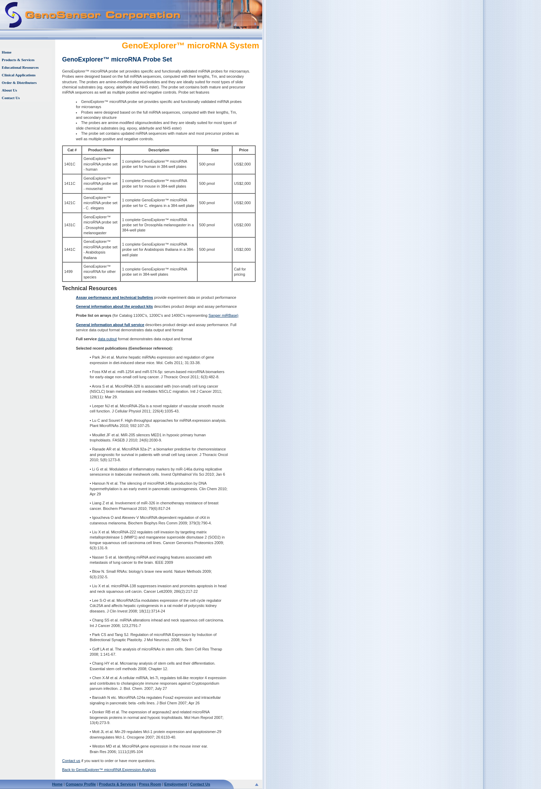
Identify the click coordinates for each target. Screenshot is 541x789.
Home (6, 52)
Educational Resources (20, 67)
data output (107, 339)
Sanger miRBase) (223, 315)
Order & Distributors (19, 82)
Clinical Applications (19, 75)
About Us (9, 90)
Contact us (71, 761)
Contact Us (11, 98)
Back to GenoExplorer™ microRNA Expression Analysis (109, 770)
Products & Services (18, 60)
